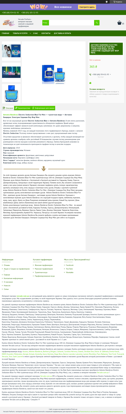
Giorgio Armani (28, 354)
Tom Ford (112, 354)
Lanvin (85, 354)
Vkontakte (69, 272)
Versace (5, 356)
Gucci (45, 354)
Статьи (6, 289)
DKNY (4, 354)
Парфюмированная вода (45, 276)
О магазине (8, 282)
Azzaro (25, 351)
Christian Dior (89, 351)
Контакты (46, 33)
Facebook (69, 265)
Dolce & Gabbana (102, 351)
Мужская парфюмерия (44, 269)
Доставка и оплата (62, 33)
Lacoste (72, 354)
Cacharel (60, 351)
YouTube (69, 269)
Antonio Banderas (10, 114)
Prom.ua (74, 409)
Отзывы (7, 265)
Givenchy (38, 354)
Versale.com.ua (103, 372)
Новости (7, 285)
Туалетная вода (41, 272)
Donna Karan (114, 351)
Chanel (80, 351)
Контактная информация (13, 278)
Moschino (92, 354)
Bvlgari (53, 351)
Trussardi (120, 354)
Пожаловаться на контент (89, 411)
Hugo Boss (58, 354)
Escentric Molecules (14, 354)
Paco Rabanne (102, 354)
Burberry (46, 351)
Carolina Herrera (70, 351)
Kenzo (65, 354)
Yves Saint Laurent (16, 356)
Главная (5, 33)
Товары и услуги (20, 33)
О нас (35, 33)
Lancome (78, 354)
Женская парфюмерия (44, 265)
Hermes (50, 354)
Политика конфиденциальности (111, 411)
